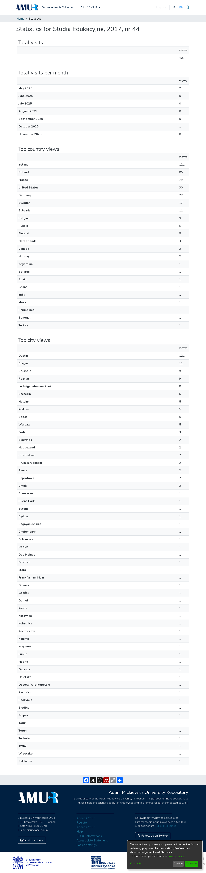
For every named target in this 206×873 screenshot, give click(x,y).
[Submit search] (187, 7)
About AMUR (86, 818)
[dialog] (165, 855)
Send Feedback (31, 840)
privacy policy (176, 856)
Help (80, 832)
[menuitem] (90, 7)
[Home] (27, 7)
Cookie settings (87, 845)
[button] (175, 7)
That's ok (191, 863)
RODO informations (89, 836)
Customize (136, 863)
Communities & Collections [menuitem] (59, 7)
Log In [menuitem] (160, 7)
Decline (178, 863)
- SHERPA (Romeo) (166, 826)
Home (20, 19)
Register (82, 823)
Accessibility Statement (92, 840)
